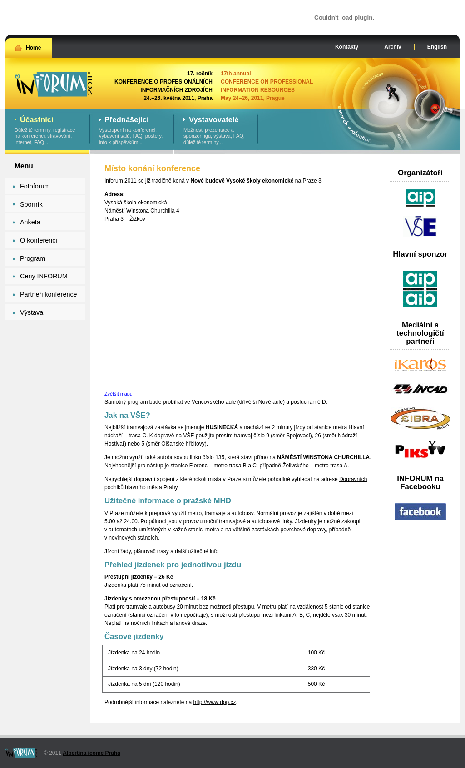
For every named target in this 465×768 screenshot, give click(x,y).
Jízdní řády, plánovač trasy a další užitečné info (161, 551)
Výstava (31, 312)
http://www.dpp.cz (214, 702)
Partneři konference (48, 294)
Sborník (31, 204)
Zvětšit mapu (118, 393)
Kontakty (346, 47)
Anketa (30, 222)
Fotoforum (35, 186)
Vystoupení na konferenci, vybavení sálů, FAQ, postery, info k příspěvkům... (132, 131)
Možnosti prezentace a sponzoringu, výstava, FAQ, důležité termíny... (216, 131)
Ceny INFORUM (44, 276)
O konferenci (38, 240)
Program (32, 258)
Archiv (392, 47)
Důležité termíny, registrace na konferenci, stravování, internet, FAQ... (47, 131)
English (437, 47)
